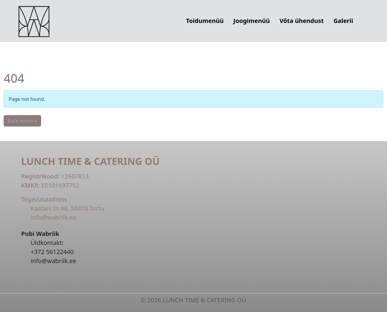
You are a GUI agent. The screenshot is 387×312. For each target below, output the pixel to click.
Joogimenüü (251, 21)
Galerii (343, 21)
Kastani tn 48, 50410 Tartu (67, 208)
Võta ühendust (301, 21)
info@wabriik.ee (53, 217)
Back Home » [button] (22, 120)
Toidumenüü (205, 21)
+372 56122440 (52, 252)
